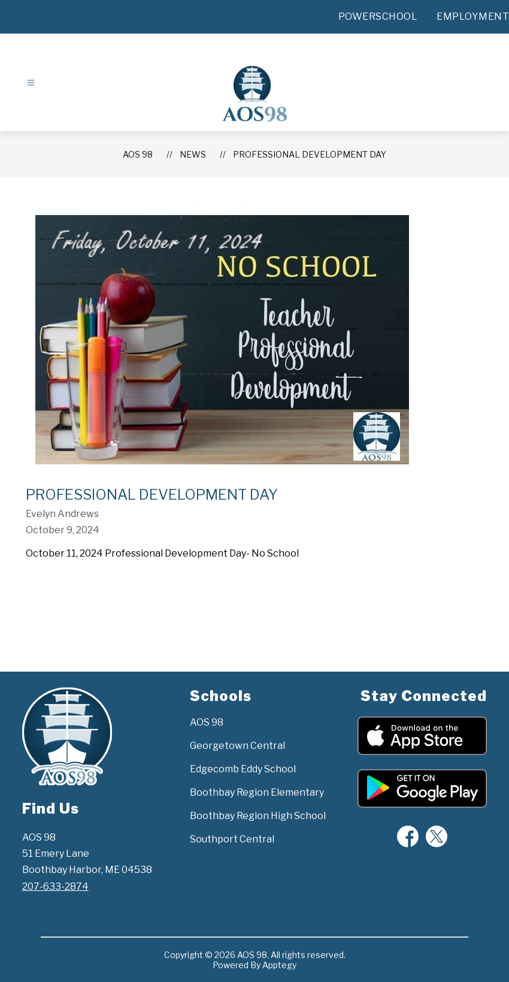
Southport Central (232, 839)
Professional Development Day (309, 154)
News (193, 154)
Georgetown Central (237, 745)
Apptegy (279, 965)
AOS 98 (138, 154)
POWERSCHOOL (378, 16)
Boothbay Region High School (258, 815)
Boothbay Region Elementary (257, 792)
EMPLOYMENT (473, 16)
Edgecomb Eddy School (243, 769)
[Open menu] (31, 83)
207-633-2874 (55, 886)
